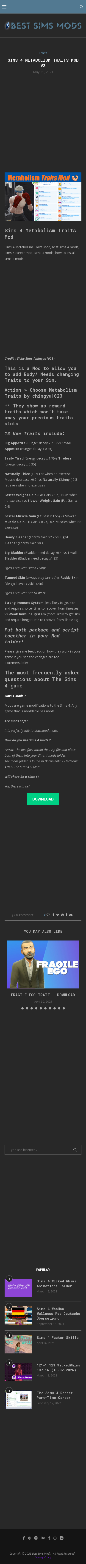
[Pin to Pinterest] (62, 915)
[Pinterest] (29, 1538)
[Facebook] (24, 1538)
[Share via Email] (70, 915)
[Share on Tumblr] (66, 915)
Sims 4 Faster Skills (58, 1337)
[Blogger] (62, 1538)
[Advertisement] (43, 123)
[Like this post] (48, 915)
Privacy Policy (43, 1557)
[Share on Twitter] (57, 915)
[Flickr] (36, 1538)
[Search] (81, 6)
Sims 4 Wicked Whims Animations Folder (57, 1283)
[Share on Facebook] (53, 915)
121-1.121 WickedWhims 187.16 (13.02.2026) (58, 1367)
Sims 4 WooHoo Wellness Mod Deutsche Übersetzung (58, 1313)
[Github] (55, 1538)
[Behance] (43, 1538)
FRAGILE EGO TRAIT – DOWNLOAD (43, 994)
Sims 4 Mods (14, 696)
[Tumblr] (49, 1538)
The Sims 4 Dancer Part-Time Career (55, 1395)
